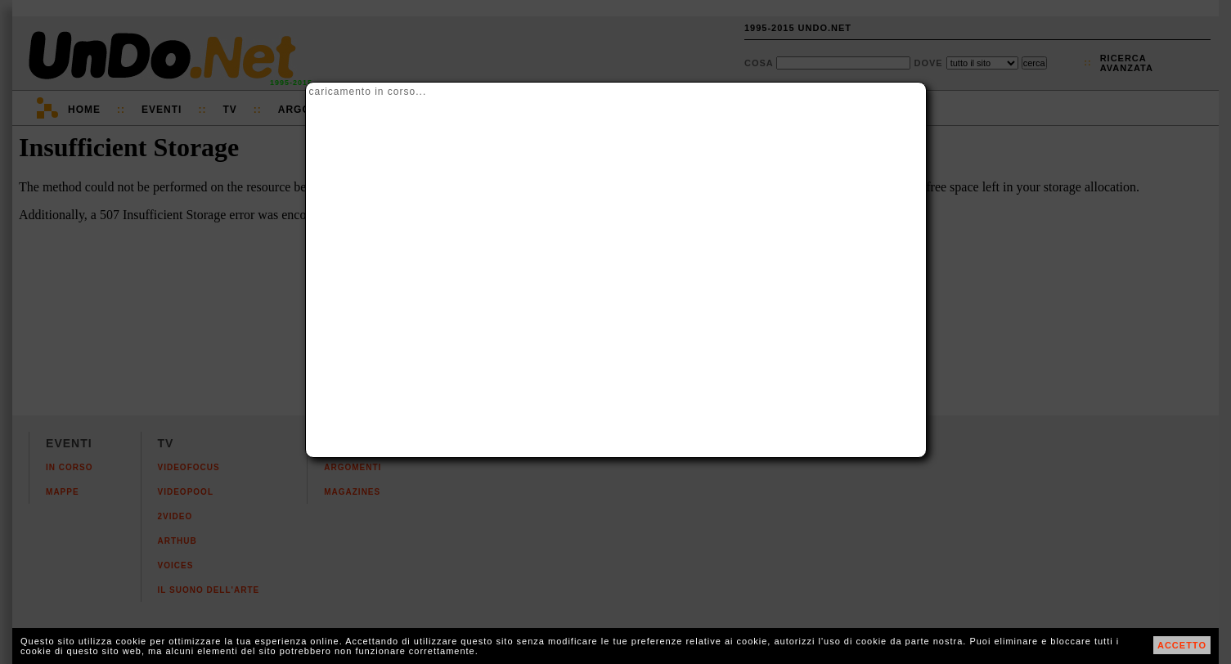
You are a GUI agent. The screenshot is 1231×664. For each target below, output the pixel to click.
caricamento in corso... (368, 91)
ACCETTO (1181, 645)
